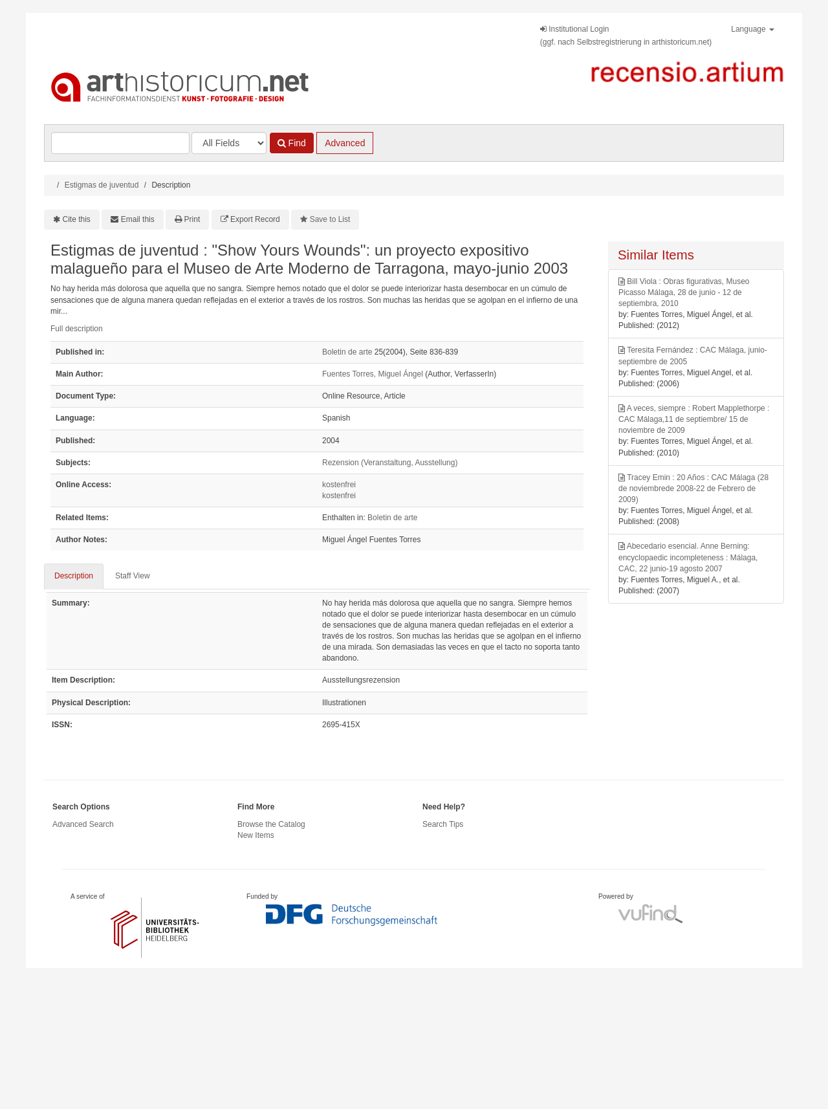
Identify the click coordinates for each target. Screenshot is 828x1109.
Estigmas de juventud (102, 185)
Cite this (77, 219)
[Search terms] (120, 143)
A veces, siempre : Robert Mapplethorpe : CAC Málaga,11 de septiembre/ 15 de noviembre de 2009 (693, 419)
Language (752, 29)
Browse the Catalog (271, 824)
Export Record (255, 219)
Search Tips (442, 824)
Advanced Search (83, 824)
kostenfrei (339, 484)
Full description (76, 328)
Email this (138, 219)
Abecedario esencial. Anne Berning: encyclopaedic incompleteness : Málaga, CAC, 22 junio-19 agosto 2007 (687, 557)
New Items (255, 835)
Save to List (330, 219)
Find (292, 143)
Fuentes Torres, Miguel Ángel (372, 374)
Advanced (345, 143)
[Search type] (229, 143)
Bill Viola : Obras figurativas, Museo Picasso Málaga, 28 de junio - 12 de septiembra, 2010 (684, 292)
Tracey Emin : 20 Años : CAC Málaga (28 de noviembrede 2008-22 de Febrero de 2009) (693, 488)
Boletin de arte (347, 352)
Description (73, 575)
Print (192, 219)
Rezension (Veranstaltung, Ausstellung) (389, 462)
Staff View (132, 575)
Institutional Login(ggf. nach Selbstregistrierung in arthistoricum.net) (626, 36)
